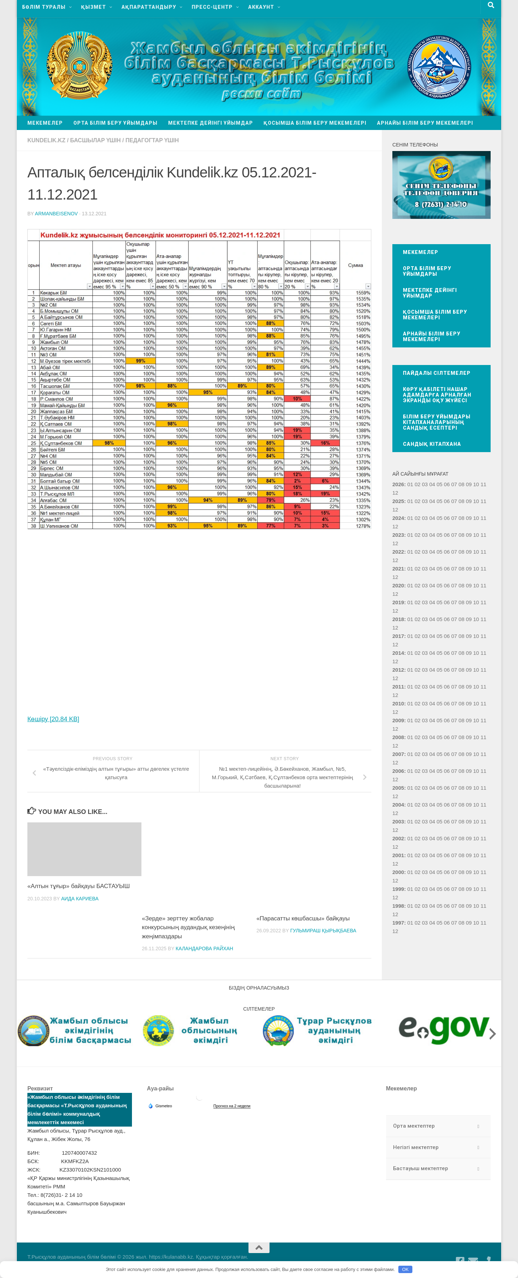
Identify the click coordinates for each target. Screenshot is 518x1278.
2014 (398, 653)
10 (476, 501)
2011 (398, 687)
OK (405, 1269)
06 (447, 501)
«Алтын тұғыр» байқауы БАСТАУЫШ (78, 886)
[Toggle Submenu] (478, 1126)
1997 (398, 923)
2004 (398, 805)
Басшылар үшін (95, 140)
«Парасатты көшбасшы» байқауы (303, 918)
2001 (398, 855)
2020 (398, 585)
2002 (398, 838)
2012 (398, 670)
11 (483, 501)
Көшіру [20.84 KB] (53, 719)
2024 (398, 518)
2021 (398, 569)
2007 (398, 754)
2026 (398, 484)
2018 (398, 619)
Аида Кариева (80, 898)
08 (462, 501)
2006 (398, 771)
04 (432, 484)
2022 (398, 552)
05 (440, 484)
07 (454, 501)
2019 (398, 602)
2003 (398, 821)
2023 (398, 535)
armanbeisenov (56, 213)
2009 (398, 720)
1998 (398, 906)
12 (395, 510)
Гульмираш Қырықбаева (323, 930)
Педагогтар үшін (152, 140)
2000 (398, 872)
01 (410, 484)
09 (469, 501)
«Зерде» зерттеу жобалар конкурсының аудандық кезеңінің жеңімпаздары (188, 927)
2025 (398, 501)
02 (417, 484)
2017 (398, 636)
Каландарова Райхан (204, 948)
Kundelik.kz (46, 140)
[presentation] (25, 1033)
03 (425, 484)
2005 (398, 788)
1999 (398, 889)
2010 (398, 703)
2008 (398, 737)
